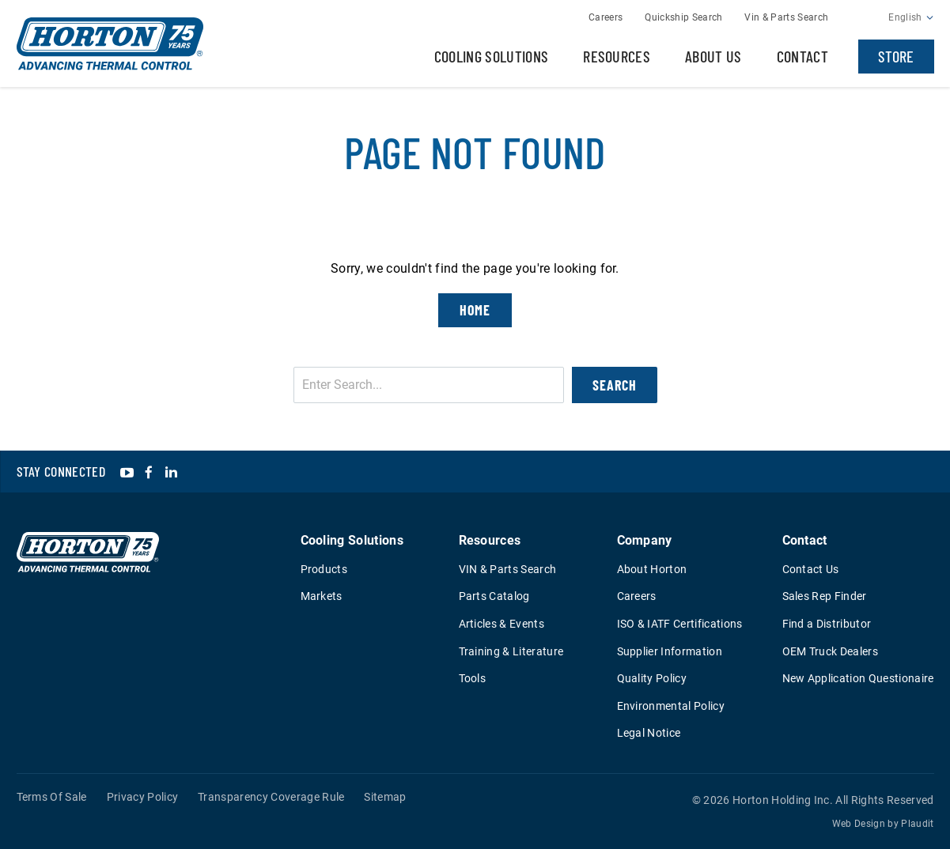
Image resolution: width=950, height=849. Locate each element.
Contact (802, 56)
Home (475, 310)
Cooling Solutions (491, 56)
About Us (713, 56)
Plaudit (917, 823)
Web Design (858, 823)
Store (896, 56)
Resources (616, 56)
